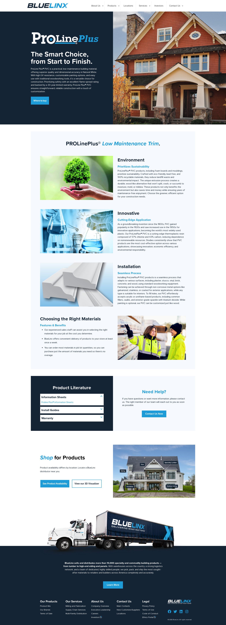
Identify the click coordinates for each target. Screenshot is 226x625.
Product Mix (45, 606)
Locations (121, 613)
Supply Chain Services (76, 610)
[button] (72, 397)
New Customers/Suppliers (128, 610)
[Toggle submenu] (96, 13)
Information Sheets (53, 397)
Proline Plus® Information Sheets (57, 402)
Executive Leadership (100, 610)
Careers (94, 613)
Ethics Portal (149, 617)
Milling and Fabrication (76, 606)
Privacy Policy (148, 606)
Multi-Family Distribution (76, 613)
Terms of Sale (46, 613)
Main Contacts (123, 606)
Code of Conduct (150, 613)
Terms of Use (148, 610)
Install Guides (50, 410)
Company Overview (100, 606)
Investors (96, 617)
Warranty (47, 418)
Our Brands (45, 610)
